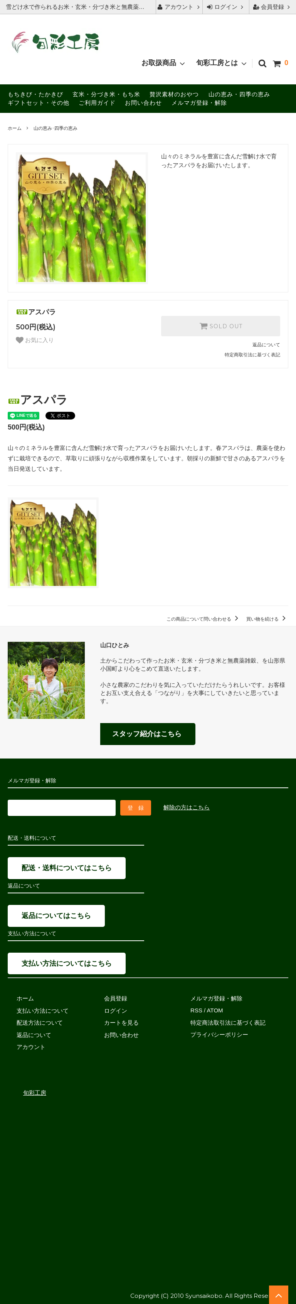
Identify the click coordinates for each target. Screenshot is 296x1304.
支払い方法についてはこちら (67, 962)
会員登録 (272, 6)
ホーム (15, 128)
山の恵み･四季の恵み (55, 128)
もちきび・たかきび (35, 94)
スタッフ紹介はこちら (147, 734)
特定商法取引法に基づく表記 (228, 1021)
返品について (266, 344)
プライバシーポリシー (219, 1033)
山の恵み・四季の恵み (239, 94)
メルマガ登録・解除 (199, 102)
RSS (196, 1009)
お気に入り (35, 340)
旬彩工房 (34, 1091)
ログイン (226, 6)
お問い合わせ (143, 102)
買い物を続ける (267, 619)
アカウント (179, 6)
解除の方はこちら (186, 807)
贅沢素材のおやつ (174, 94)
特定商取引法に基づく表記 (252, 354)
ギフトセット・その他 (38, 102)
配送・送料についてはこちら (67, 867)
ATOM (215, 1009)
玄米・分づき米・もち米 (106, 94)
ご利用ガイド (97, 102)
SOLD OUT (220, 326)
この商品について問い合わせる (203, 619)
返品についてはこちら (56, 915)
